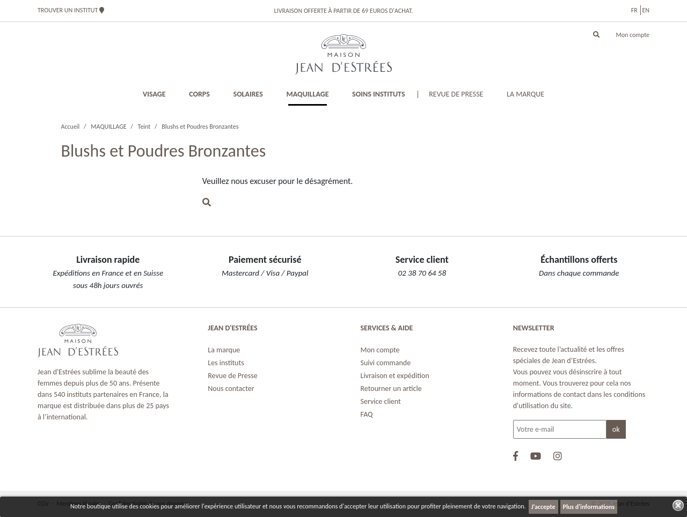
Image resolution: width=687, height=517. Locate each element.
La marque (224, 349)
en (645, 10)
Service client (381, 401)
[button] (596, 35)
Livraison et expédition (395, 375)
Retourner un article (391, 388)
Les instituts (226, 362)
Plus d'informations (589, 507)
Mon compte (632, 35)
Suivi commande (386, 362)
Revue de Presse (232, 375)
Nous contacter (231, 388)
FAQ (367, 414)
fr (634, 10)
